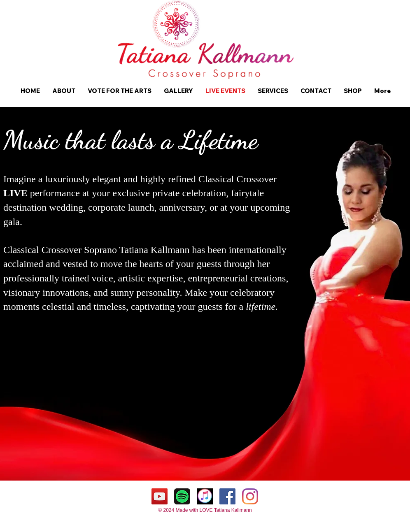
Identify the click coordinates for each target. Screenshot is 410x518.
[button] (64, 91)
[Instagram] (250, 496)
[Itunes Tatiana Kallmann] (205, 496)
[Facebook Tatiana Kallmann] (227, 496)
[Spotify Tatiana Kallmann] (182, 496)
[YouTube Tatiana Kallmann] (159, 496)
